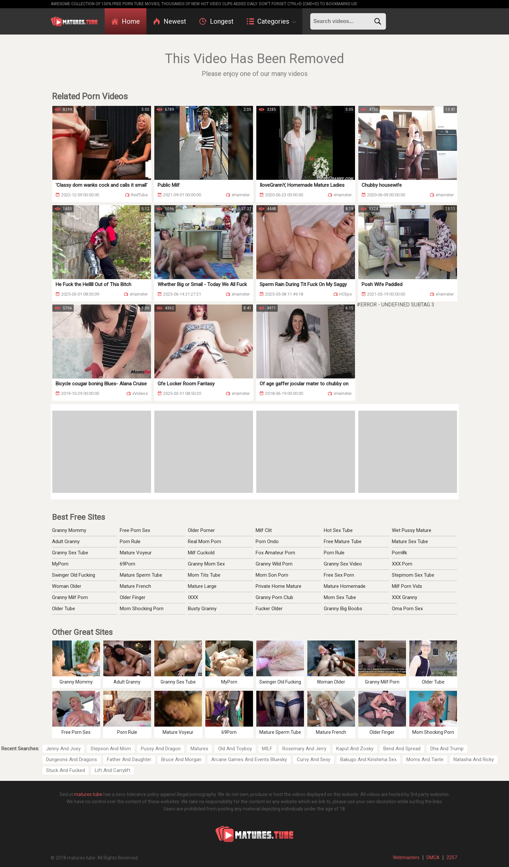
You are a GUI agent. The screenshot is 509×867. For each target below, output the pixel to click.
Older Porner (201, 530)
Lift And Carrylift (112, 770)
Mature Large (202, 586)
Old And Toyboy (235, 749)
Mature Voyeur (136, 553)
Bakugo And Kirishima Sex (368, 759)
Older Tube (63, 609)
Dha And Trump (447, 749)
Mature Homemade (345, 586)
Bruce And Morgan (181, 759)
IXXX (193, 597)
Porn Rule (130, 541)
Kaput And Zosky (354, 749)
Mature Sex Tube (410, 541)
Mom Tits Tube (204, 575)
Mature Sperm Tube (141, 575)
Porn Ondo (267, 541)
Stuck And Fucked (65, 770)
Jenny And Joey (63, 749)
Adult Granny (66, 541)
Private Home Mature (278, 586)
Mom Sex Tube (340, 597)
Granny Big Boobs (343, 609)
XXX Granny (404, 597)
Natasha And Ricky (473, 759)
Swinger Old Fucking (73, 575)
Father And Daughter (129, 759)
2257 (451, 857)
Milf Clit (264, 530)
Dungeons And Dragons (71, 759)
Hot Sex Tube (338, 530)
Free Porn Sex (135, 530)
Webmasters (406, 857)
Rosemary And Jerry (304, 749)
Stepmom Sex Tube (413, 575)
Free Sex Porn (339, 575)
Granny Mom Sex (206, 564)
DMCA (433, 857)
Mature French (135, 586)
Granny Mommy (69, 530)
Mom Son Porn (272, 575)
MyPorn (60, 564)
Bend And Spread (401, 749)
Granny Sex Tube (70, 553)
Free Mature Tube (343, 541)
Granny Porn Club (274, 597)
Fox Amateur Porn (275, 553)
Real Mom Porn (204, 541)
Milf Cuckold (201, 553)
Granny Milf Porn (70, 597)
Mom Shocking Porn (142, 609)
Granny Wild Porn (274, 564)
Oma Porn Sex (407, 609)
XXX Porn (402, 564)
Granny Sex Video (343, 564)
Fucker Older (269, 609)
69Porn (127, 564)
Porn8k (399, 553)
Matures (199, 749)
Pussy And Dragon (161, 749)
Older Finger (132, 597)
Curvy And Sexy (313, 759)
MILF (267, 749)
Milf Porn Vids (407, 586)
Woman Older (66, 586)
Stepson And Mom (110, 749)
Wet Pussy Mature (411, 530)
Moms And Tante (425, 759)
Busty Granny (202, 609)
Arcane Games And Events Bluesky (249, 759)
